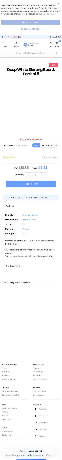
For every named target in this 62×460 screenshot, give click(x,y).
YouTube (42, 429)
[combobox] (31, 53)
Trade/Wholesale (9, 379)
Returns (5, 415)
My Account (38, 372)
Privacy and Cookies (10, 391)
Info (49, 197)
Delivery (5, 412)
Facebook (43, 416)
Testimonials (7, 435)
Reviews (13, 266)
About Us (5, 372)
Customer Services (9, 408)
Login (51, 46)
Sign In (36, 368)
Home (4, 368)
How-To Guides (39, 391)
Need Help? (56, 37)
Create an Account (40, 379)
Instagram (43, 422)
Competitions (38, 395)
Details (10, 206)
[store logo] (31, 43)
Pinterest (42, 436)
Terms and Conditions (11, 395)
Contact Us (6, 419)
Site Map (5, 375)
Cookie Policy (48, 13)
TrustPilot (43, 409)
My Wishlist (37, 375)
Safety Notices (8, 431)
